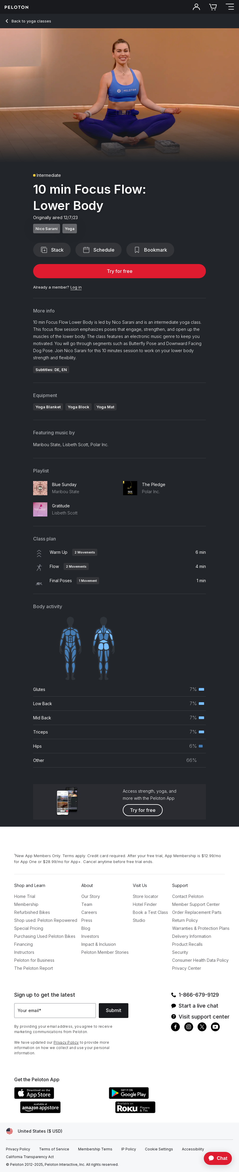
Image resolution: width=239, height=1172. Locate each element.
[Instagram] (188, 1027)
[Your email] (55, 1010)
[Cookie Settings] (159, 1149)
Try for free (120, 271)
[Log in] (76, 287)
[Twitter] (202, 1027)
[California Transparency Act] (30, 1157)
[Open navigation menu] (229, 7)
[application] (215, 1158)
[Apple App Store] (58, 1097)
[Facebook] (175, 1027)
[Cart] (213, 7)
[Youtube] (215, 1027)
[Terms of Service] (54, 1149)
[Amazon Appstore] (64, 1111)
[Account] (196, 7)
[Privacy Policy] (18, 1149)
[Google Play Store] (153, 1097)
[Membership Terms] (95, 1149)
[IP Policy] (128, 1149)
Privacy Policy (66, 1042)
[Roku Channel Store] (159, 1111)
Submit (113, 1010)
